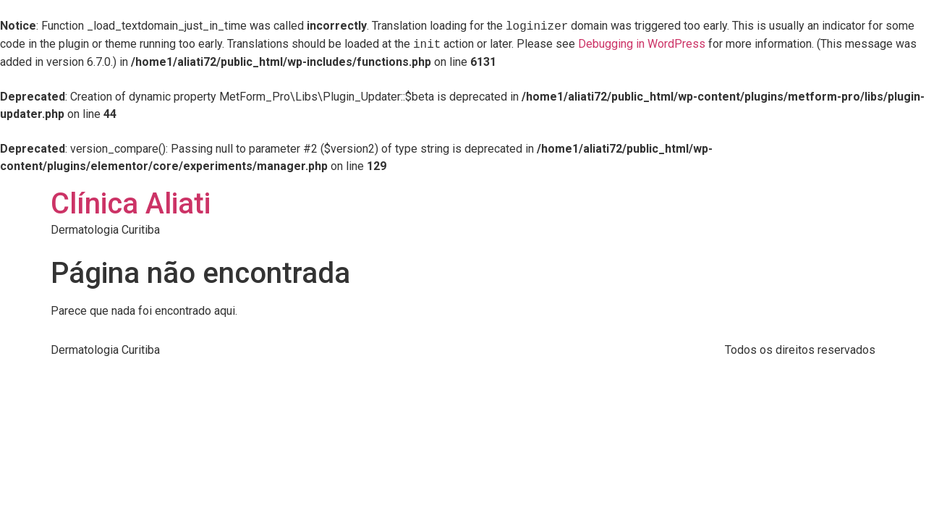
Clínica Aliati (131, 204)
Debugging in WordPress (641, 44)
